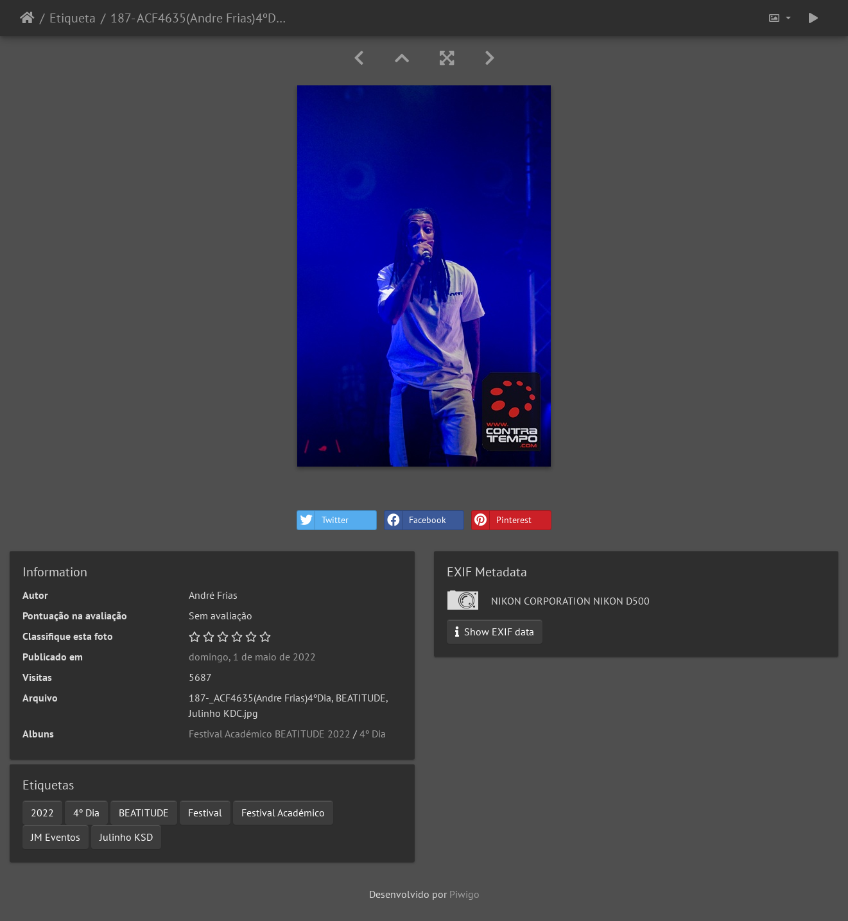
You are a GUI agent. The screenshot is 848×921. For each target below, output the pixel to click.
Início (27, 18)
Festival (205, 812)
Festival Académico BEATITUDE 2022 (269, 733)
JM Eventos (55, 837)
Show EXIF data (494, 631)
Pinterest (502, 520)
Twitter (323, 520)
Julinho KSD (126, 837)
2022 (42, 812)
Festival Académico (283, 812)
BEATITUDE (144, 812)
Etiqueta (72, 18)
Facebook (415, 520)
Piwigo (464, 894)
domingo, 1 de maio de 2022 (252, 656)
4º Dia (372, 733)
